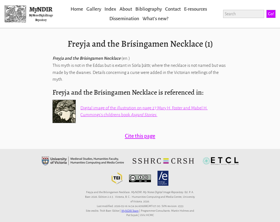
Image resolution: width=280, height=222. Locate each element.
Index (110, 9)
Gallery (93, 9)
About (125, 9)
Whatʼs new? (155, 18)
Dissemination (124, 18)
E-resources (195, 9)
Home (77, 9)
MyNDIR (40, 9)
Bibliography (148, 9)
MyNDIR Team (130, 210)
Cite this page (140, 136)
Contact (173, 9)
